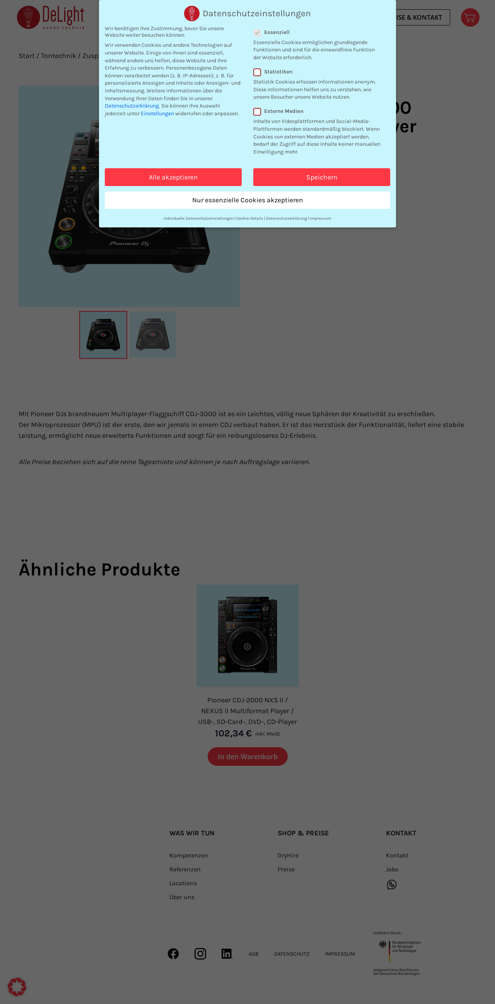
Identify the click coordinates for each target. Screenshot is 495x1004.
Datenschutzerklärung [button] (286, 217)
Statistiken (275, 71)
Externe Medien (281, 111)
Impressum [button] (320, 217)
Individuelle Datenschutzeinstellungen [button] (199, 217)
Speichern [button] (322, 177)
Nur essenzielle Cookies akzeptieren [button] (247, 199)
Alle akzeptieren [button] (173, 177)
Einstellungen (157, 113)
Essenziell (274, 32)
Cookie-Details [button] (249, 217)
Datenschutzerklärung (132, 105)
